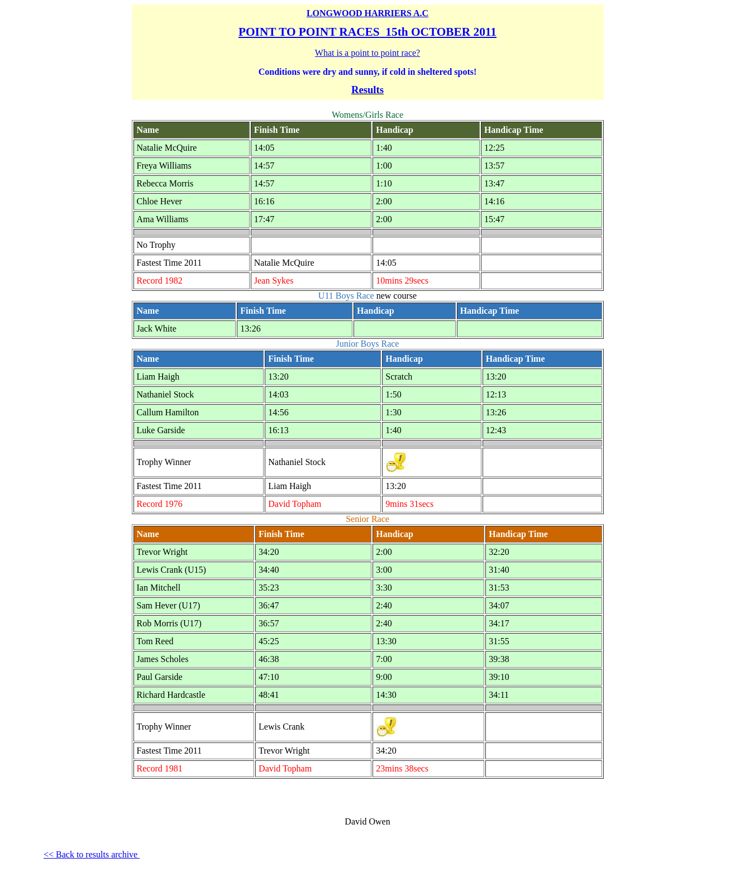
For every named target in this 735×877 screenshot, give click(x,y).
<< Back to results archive (92, 854)
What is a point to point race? (367, 52)
